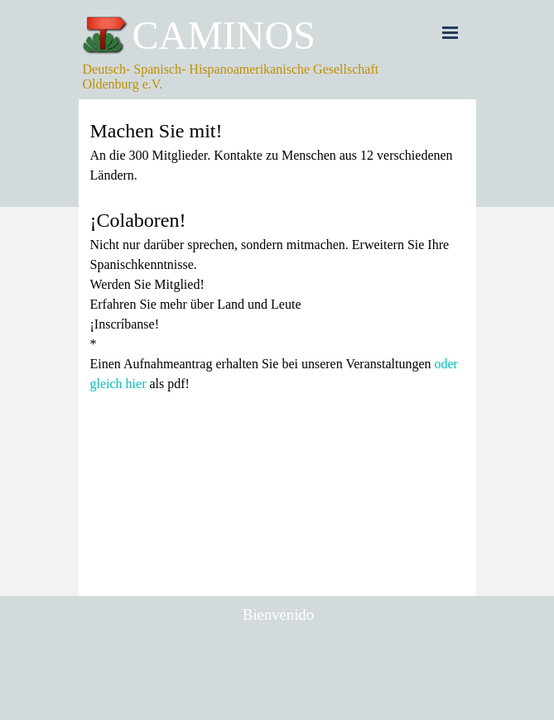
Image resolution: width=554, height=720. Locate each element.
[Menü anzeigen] (450, 32)
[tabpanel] (277, 255)
